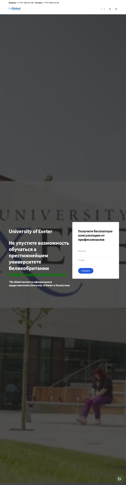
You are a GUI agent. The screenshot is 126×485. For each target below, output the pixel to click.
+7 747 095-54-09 (51, 3)
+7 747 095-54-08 (25, 3)
